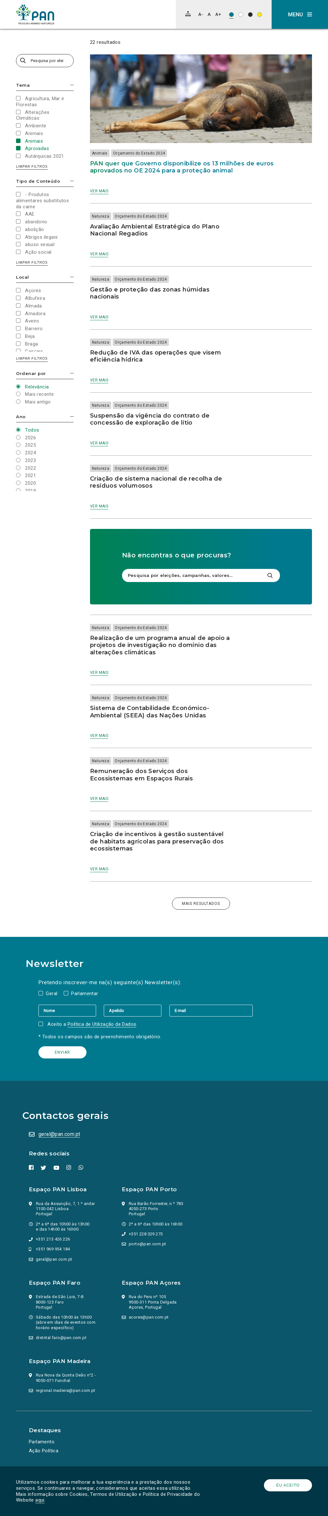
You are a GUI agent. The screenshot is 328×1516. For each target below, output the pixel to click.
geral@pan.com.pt (59, 1134)
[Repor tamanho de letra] (209, 14)
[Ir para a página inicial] (35, 14)
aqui (40, 1500)
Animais (100, 153)
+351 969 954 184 (53, 1249)
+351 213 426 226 (53, 1239)
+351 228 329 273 (146, 1234)
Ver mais (99, 191)
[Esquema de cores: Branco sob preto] (250, 14)
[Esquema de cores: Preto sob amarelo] (259, 14)
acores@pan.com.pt (149, 1317)
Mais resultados (201, 903)
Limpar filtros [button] (32, 166)
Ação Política (43, 1451)
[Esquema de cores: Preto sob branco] (240, 14)
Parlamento (41, 1442)
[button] (300, 14)
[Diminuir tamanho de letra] (200, 14)
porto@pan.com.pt (147, 1243)
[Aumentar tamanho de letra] (218, 14)
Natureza (100, 216)
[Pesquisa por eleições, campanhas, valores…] (45, 60)
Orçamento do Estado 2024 (139, 153)
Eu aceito (288, 1485)
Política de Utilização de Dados (102, 1024)
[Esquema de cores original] (231, 14)
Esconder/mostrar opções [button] (72, 85)
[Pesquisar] (270, 575)
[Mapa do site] (188, 13)
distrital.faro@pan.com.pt (61, 1337)
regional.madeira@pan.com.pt (65, 1390)
